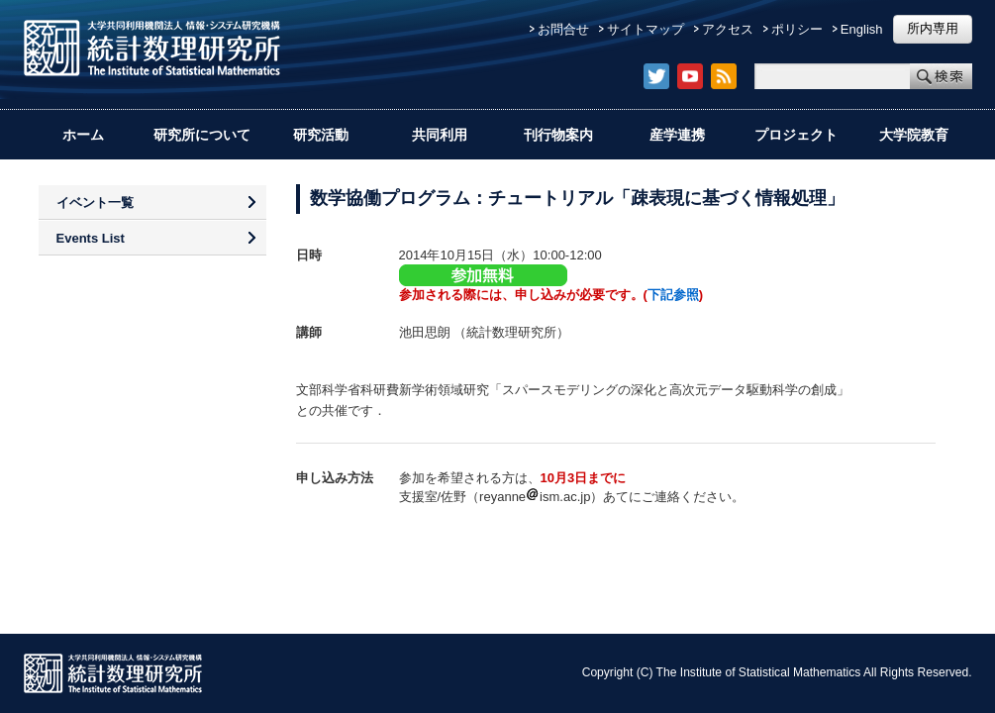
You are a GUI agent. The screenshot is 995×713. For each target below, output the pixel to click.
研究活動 (320, 135)
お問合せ (563, 29)
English (862, 29)
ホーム (83, 135)
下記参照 (673, 294)
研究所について (201, 135)
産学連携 (677, 135)
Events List (90, 238)
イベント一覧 (95, 202)
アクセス (727, 29)
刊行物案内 (558, 135)
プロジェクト (796, 135)
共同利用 (439, 135)
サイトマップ (645, 29)
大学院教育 (913, 135)
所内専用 (932, 28)
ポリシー (797, 29)
